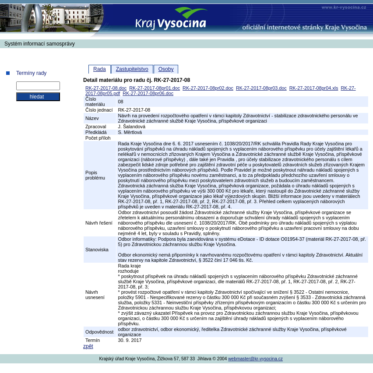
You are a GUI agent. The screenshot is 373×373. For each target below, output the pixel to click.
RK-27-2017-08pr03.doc (261, 88)
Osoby (166, 69)
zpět (88, 346)
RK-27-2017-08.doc (106, 88)
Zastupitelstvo (132, 69)
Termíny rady (31, 73)
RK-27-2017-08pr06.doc (148, 93)
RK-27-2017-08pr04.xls (313, 88)
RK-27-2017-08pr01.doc (154, 88)
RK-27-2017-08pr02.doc (208, 88)
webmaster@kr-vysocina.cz (255, 358)
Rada (99, 69)
